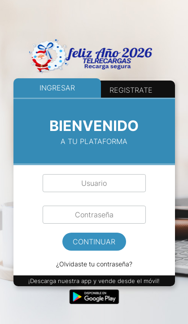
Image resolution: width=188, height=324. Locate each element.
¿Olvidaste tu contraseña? (94, 264)
